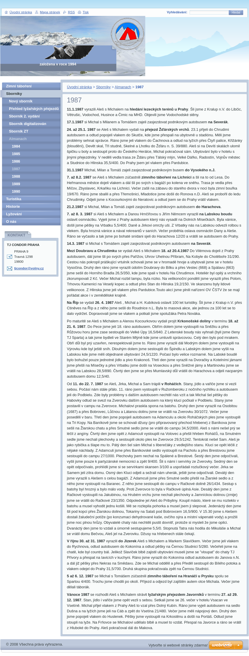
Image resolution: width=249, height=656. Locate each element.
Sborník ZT (18, 131)
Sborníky (103, 87)
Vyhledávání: (177, 12)
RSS (71, 12)
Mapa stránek (50, 12)
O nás (11, 221)
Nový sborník (20, 101)
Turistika (13, 199)
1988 (16, 176)
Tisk (86, 12)
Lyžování (14, 214)
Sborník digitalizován (27, 124)
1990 (16, 191)
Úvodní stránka (79, 87)
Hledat (236, 12)
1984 (16, 146)
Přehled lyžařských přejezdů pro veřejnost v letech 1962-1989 (34, 109)
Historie (13, 206)
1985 (16, 154)
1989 (16, 184)
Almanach (123, 87)
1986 (16, 161)
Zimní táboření (19, 86)
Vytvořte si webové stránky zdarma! (178, 645)
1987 (16, 169)
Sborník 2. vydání (24, 116)
